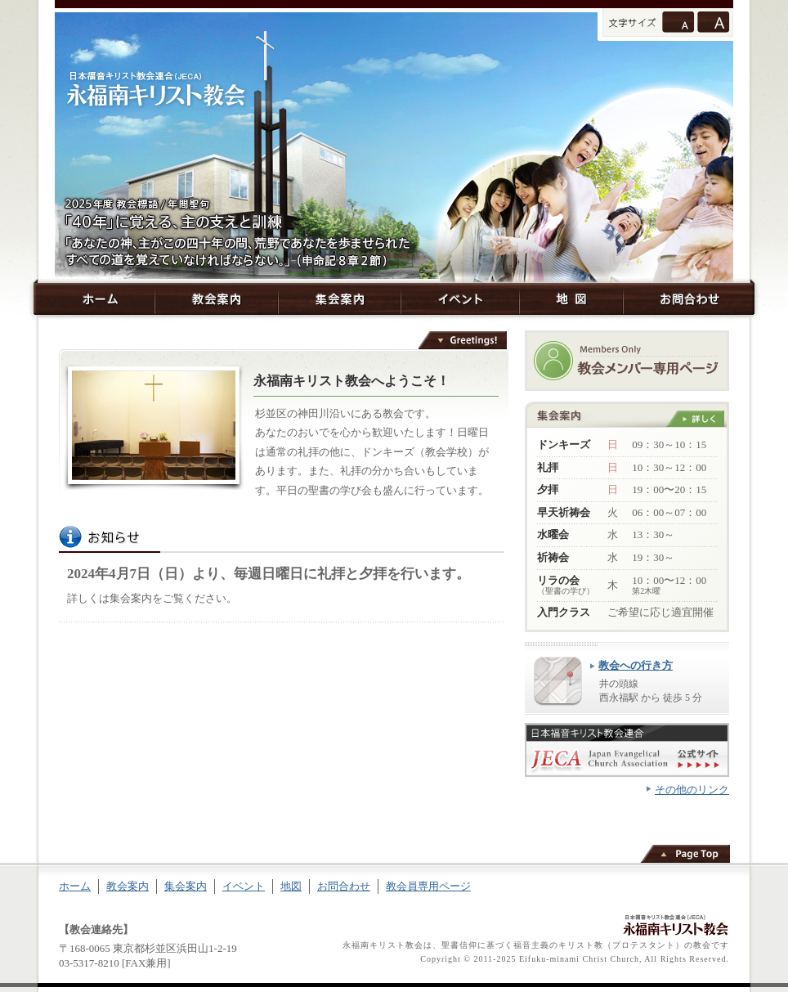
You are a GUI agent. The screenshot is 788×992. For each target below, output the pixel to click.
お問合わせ (688, 299)
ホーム (94, 299)
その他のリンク (692, 789)
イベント (460, 299)
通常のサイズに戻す (678, 22)
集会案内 (339, 299)
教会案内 (216, 299)
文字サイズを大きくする (713, 22)
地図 (571, 299)
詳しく (695, 419)
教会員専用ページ (428, 886)
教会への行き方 (635, 665)
